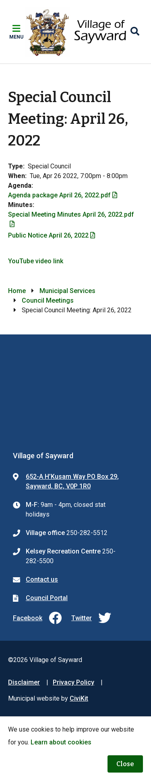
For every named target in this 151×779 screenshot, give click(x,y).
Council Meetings (48, 300)
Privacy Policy (73, 682)
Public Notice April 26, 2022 (48, 235)
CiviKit (79, 698)
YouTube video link (35, 261)
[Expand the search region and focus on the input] (135, 32)
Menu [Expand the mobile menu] (16, 37)
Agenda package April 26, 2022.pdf (59, 195)
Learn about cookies (61, 742)
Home (17, 291)
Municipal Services (67, 291)
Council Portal (47, 598)
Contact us (42, 579)
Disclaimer (24, 682)
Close (125, 764)
